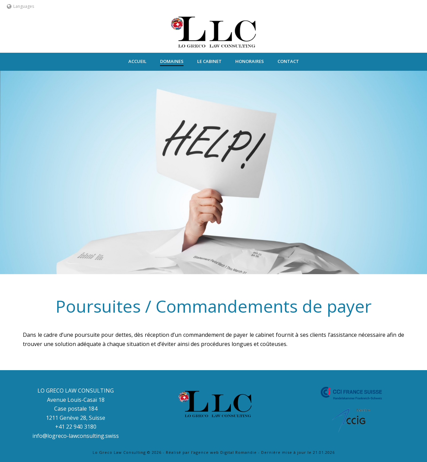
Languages (20, 6)
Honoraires (249, 61)
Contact (288, 61)
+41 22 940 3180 (75, 426)
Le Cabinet (209, 61)
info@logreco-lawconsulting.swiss (75, 436)
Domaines (172, 61)
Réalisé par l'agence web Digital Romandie (211, 452)
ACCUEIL (137, 61)
